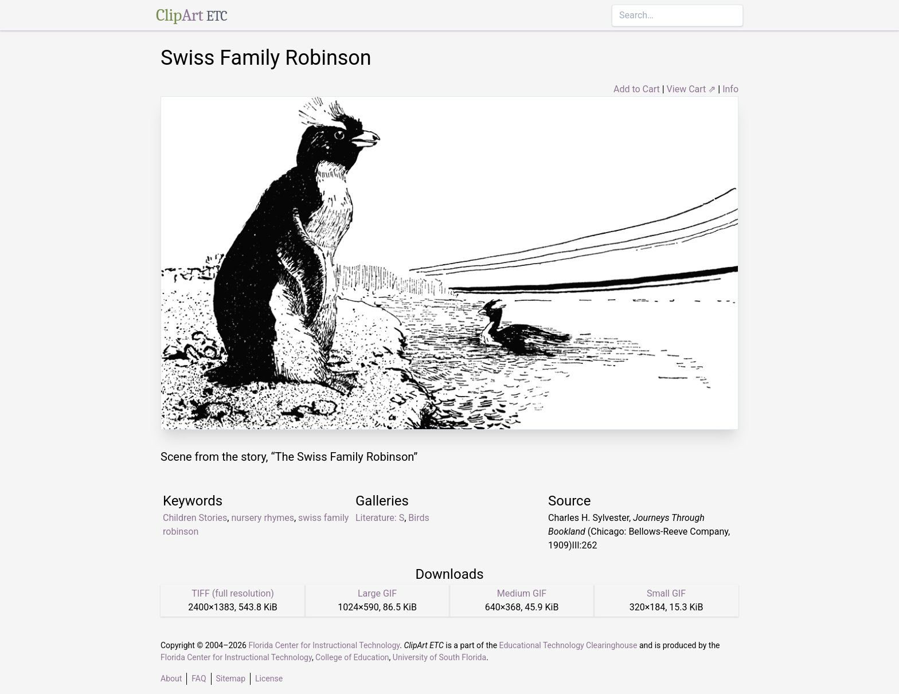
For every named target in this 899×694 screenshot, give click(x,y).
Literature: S (379, 517)
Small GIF (666, 593)
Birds (418, 517)
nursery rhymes (262, 517)
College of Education (352, 657)
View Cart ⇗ (691, 89)
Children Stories (195, 517)
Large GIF (377, 593)
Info (730, 89)
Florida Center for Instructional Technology (324, 645)
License (269, 678)
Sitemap (230, 678)
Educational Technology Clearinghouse (568, 645)
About (171, 678)
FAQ (198, 678)
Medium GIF (521, 593)
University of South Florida (439, 657)
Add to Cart (636, 89)
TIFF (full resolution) (232, 593)
